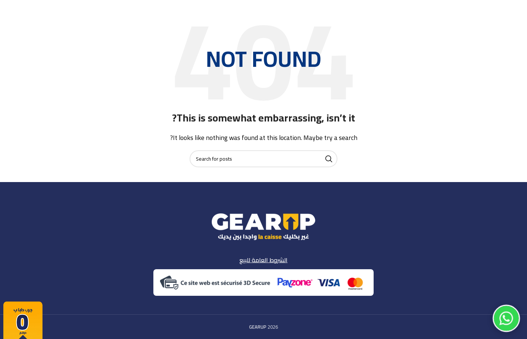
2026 (263, 326)
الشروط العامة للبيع (263, 260)
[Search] (263, 158)
